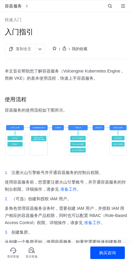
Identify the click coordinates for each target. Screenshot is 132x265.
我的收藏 (79, 49)
